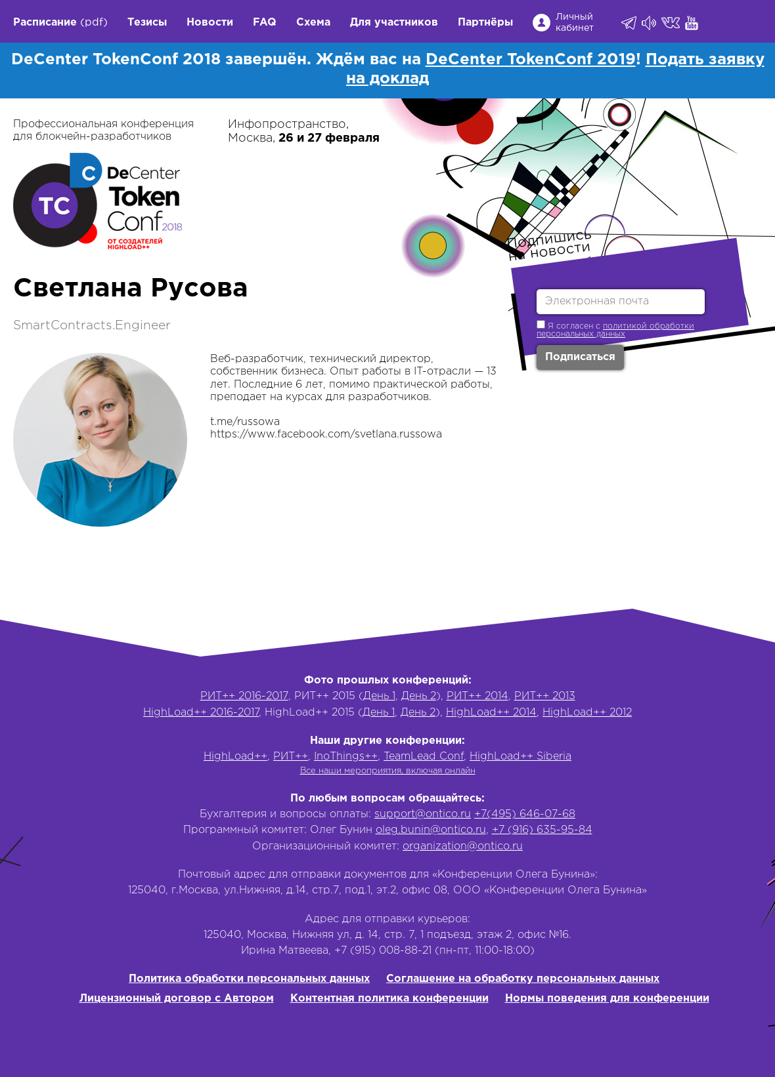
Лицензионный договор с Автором (176, 999)
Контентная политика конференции (389, 999)
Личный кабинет (575, 22)
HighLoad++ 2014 (491, 713)
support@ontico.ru (422, 814)
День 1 (379, 696)
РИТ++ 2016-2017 (244, 696)
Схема (313, 23)
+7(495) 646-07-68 (524, 814)
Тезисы (147, 23)
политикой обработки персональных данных (615, 330)
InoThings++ (346, 757)
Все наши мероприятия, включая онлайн (388, 771)
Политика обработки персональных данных (249, 979)
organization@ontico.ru (463, 846)
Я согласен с (615, 329)
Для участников (394, 23)
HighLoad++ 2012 (587, 713)
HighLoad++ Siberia (520, 757)
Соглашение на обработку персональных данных (522, 979)
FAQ (265, 23)
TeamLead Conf (424, 757)
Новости (210, 23)
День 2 (418, 696)
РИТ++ (290, 757)
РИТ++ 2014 (477, 696)
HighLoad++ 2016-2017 (201, 713)
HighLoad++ (235, 757)
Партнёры (485, 23)
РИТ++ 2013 (544, 696)
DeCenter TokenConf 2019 (531, 59)
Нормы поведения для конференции (607, 999)
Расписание (45, 23)
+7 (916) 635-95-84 (542, 830)
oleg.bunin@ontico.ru (431, 830)
